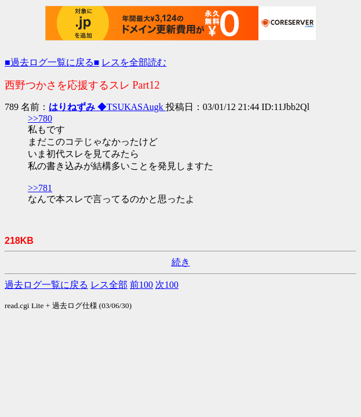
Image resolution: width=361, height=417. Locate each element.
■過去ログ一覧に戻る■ (52, 62)
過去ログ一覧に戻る (46, 285)
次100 (166, 285)
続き (181, 262)
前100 (141, 285)
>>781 (40, 188)
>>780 (40, 118)
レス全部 (108, 285)
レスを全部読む (133, 62)
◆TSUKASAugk (107, 107)
